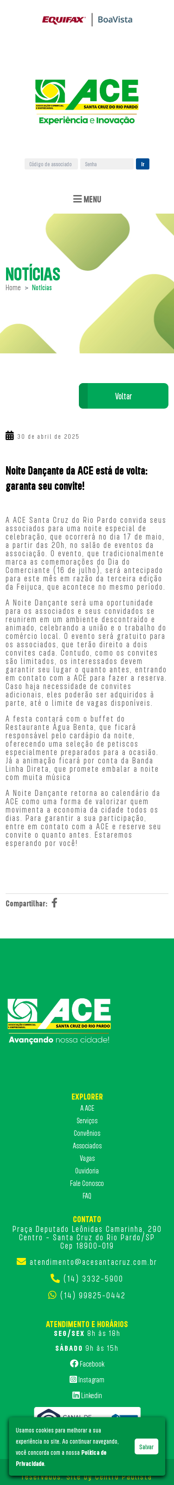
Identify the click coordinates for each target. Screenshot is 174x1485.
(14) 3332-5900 (93, 1278)
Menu (87, 199)
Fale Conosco (87, 1183)
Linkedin (87, 1395)
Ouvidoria (87, 1170)
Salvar (146, 1446)
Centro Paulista (123, 1476)
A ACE (87, 1108)
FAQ (87, 1196)
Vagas (87, 1158)
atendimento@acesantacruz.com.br (93, 1261)
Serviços (87, 1120)
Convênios (87, 1133)
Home (13, 287)
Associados (87, 1145)
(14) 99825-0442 (93, 1295)
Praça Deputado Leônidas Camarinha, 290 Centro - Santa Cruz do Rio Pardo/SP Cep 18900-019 (87, 1237)
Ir (143, 164)
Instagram (87, 1379)
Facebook (87, 1363)
